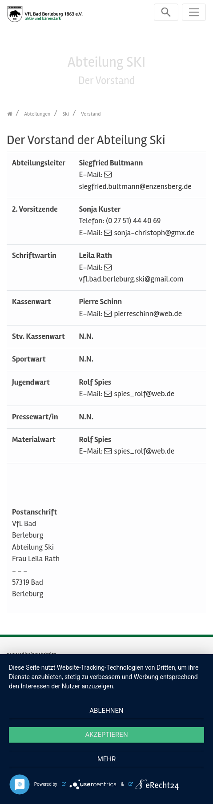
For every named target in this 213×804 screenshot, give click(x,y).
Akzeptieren (106, 735)
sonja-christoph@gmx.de (154, 232)
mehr (106, 759)
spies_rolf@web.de (144, 393)
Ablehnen (106, 711)
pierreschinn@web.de (148, 313)
